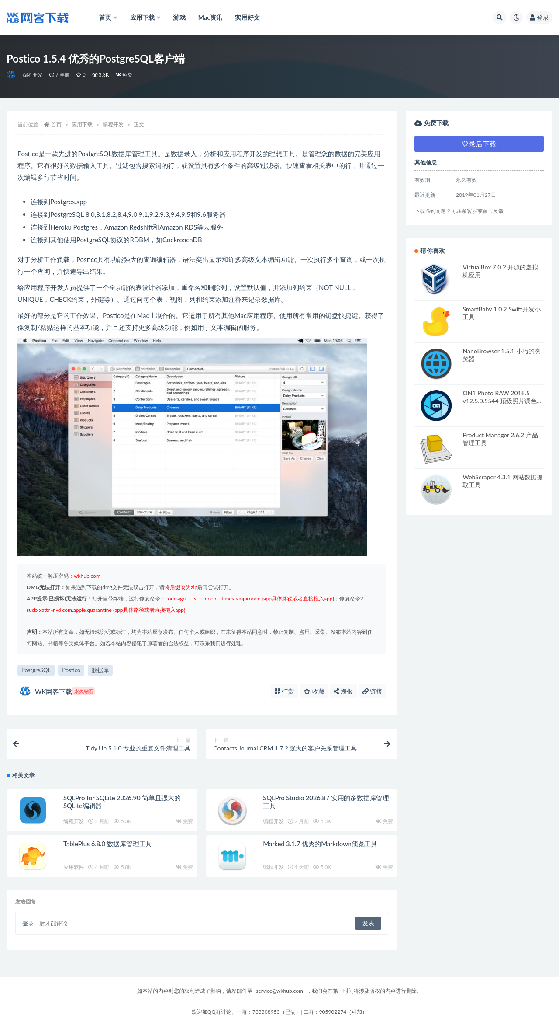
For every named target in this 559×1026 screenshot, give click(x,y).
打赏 (284, 691)
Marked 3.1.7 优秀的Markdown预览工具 (320, 844)
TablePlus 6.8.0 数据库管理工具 (107, 844)
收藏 (314, 691)
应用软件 (73, 867)
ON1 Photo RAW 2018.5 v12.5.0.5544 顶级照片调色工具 (502, 400)
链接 (372, 691)
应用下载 (82, 124)
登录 (539, 17)
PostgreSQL (36, 670)
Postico (71, 670)
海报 (343, 691)
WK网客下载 (57, 691)
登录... (30, 923)
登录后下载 (479, 144)
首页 (56, 124)
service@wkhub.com (279, 991)
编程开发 (33, 74)
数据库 (100, 670)
